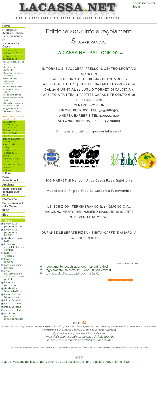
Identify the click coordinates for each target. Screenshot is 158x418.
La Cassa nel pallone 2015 (10, 123)
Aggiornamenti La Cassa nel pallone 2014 (12, 111)
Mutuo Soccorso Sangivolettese (12, 295)
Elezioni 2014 (10, 133)
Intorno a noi (9, 199)
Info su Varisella (12, 306)
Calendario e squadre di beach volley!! (14, 104)
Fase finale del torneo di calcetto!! (14, 74)
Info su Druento (12, 303)
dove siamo (114, 361)
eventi (6, 155)
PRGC (5, 210)
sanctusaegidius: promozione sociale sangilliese (14, 316)
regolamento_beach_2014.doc (77, 266)
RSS (127, 361)
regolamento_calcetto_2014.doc (78, 270)
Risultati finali (10, 67)
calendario (8, 167)
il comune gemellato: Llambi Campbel (14, 247)
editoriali (7, 170)
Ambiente (8, 184)
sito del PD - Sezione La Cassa (13, 289)
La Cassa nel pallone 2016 (10, 52)
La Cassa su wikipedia (10, 254)
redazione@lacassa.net (97, 340)
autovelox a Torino (13, 310)
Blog (5, 214)
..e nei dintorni (10, 161)
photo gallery (95, 361)
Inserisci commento (120, 280)
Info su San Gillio (13, 300)
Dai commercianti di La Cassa (12, 205)
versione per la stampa (28, 361)
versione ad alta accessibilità (65, 361)
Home (6, 25)
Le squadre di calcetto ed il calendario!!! (10, 81)
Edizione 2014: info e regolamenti (14, 117)
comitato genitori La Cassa (13, 266)
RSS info (79, 323)
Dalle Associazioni (10, 179)
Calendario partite (12, 94)
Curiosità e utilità (11, 158)
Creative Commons (139, 347)
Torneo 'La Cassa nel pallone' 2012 (13, 140)
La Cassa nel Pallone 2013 (10, 129)
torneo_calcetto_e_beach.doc (73, 273)
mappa (6, 361)
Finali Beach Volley (13, 86)
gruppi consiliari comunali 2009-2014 (12, 191)
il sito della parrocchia (10, 283)
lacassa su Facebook (9, 260)
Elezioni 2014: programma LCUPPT (11, 232)
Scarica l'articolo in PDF (127, 263)
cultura (6, 173)
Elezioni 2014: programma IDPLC (14, 225)
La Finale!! (9, 70)
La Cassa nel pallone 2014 (10, 57)
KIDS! (6, 136)
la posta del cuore (12, 164)
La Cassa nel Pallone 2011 (10, 151)
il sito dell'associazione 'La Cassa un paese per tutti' (14, 275)
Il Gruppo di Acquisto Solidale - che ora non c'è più (13, 34)
